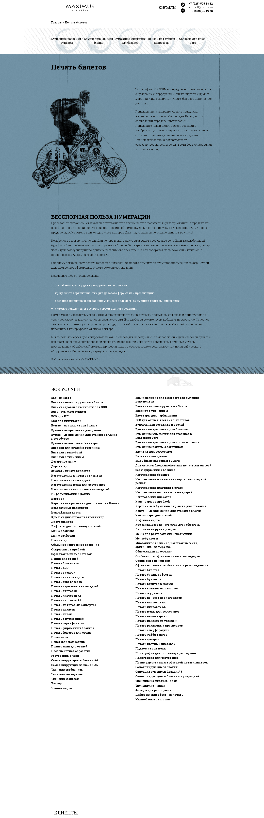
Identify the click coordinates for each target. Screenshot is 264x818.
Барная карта (61, 398)
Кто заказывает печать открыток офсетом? (167, 524)
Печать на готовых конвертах (73, 605)
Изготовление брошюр (152, 475)
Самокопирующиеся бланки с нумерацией (167, 676)
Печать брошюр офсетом (154, 574)
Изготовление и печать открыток (76, 475)
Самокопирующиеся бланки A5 (158, 671)
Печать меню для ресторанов (157, 611)
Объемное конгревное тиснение (75, 545)
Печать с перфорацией (152, 630)
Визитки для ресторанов (154, 451)
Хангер (56, 683)
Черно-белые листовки (152, 699)
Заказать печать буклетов (70, 471)
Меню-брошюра (62, 531)
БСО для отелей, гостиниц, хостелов (162, 420)
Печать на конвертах (151, 616)
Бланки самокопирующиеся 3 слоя (161, 406)
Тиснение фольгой (65, 679)
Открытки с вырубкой (68, 549)
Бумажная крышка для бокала (74, 425)
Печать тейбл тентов (151, 634)
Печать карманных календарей (75, 586)
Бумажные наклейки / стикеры (74, 443)
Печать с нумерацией (67, 619)
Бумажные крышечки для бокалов (161, 429)
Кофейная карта (147, 520)
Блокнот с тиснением (151, 411)
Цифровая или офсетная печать (159, 695)
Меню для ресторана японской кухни (163, 534)
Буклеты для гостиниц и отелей (159, 424)
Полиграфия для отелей (69, 646)
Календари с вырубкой (152, 501)
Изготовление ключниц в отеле (159, 488)
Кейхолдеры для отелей (153, 515)
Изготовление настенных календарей (163, 492)
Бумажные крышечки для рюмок (76, 430)
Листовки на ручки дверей (155, 529)
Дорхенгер (59, 466)
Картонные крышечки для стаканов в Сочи (168, 511)
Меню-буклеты (146, 538)
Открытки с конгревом (152, 561)
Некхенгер (59, 540)
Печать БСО (60, 568)
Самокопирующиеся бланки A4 (74, 660)
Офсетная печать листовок (71, 554)
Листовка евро (62, 522)
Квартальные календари (69, 508)
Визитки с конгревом (151, 456)
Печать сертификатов (67, 623)
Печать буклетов (148, 579)
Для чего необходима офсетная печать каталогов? (173, 465)
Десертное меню (63, 461)
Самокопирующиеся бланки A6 (74, 665)
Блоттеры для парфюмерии (156, 415)
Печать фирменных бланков (72, 628)
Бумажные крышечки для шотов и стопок (167, 442)
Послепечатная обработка (70, 651)
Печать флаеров (147, 639)
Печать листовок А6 (150, 607)
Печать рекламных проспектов (159, 625)
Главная (56, 22)
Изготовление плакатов (153, 497)
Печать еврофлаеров (66, 582)
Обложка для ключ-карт (153, 551)
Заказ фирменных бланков (155, 470)
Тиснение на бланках (67, 669)
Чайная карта (61, 688)
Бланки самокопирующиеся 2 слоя (77, 402)
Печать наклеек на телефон (156, 621)
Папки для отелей (64, 559)
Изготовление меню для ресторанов (78, 485)
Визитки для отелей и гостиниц (75, 448)
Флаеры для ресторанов (153, 690)
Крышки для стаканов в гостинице (77, 517)
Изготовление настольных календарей (80, 489)
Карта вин (59, 499)
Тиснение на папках (150, 685)
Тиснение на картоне (67, 674)
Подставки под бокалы (68, 642)
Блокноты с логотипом (68, 411)
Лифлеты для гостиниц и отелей (76, 526)
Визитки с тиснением (67, 457)
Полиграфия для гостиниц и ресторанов (165, 653)
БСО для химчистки (66, 421)
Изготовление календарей (71, 480)
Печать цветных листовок (155, 644)
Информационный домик (70, 494)
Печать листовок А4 (150, 602)
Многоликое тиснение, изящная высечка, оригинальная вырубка (166, 545)
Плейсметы (60, 637)
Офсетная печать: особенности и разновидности (171, 565)
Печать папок (61, 614)
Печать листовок (64, 591)
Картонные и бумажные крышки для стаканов (170, 506)
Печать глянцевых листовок (157, 588)
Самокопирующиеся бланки (156, 667)
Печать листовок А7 (66, 600)
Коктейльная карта (65, 512)
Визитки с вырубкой (66, 452)
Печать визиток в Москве (154, 584)
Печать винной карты (68, 577)
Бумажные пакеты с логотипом (159, 447)
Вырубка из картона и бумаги (157, 461)
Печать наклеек (63, 609)
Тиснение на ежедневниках (156, 681)
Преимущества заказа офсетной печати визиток (171, 662)
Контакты (167, 7)
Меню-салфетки (63, 535)
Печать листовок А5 (66, 596)
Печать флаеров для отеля (71, 632)
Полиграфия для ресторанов (156, 658)
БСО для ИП (60, 416)
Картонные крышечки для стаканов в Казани (85, 503)
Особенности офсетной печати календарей (167, 556)
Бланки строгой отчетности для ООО (79, 407)
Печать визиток (63, 572)
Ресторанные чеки (65, 656)
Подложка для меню (150, 648)
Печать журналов (148, 593)
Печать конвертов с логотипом (158, 598)
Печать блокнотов (65, 563)
